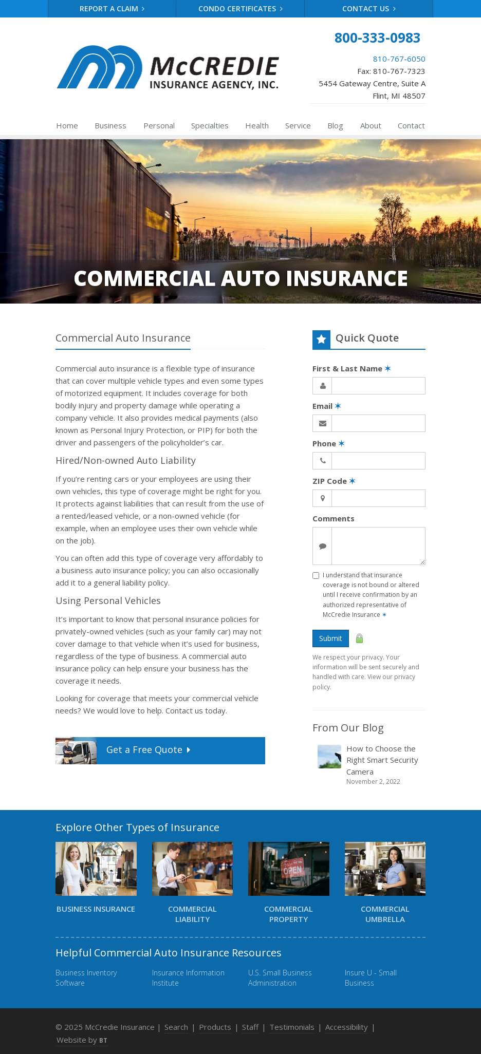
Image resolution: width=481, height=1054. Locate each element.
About (370, 125)
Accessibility (346, 1027)
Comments (333, 518)
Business (110, 125)
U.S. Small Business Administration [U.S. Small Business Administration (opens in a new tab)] (280, 978)
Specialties (210, 125)
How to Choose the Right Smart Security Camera (370, 765)
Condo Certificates (240, 8)
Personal (159, 125)
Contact (411, 125)
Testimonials (291, 1027)
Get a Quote (124, 750)
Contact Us (369, 8)
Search (176, 1027)
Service (298, 125)
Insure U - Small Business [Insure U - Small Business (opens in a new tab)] (371, 978)
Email (326, 406)
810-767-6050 (399, 58)
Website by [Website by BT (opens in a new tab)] (82, 1039)
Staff (250, 1027)
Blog (335, 125)
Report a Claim (112, 8)
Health (257, 125)
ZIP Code (334, 481)
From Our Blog (348, 728)
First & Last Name (351, 368)
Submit (330, 638)
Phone (328, 443)
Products (215, 1027)
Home (67, 125)
